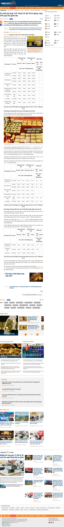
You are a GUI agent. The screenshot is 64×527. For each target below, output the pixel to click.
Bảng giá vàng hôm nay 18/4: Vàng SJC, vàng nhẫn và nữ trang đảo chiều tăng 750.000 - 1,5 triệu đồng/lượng (11, 372)
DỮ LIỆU (48, 7)
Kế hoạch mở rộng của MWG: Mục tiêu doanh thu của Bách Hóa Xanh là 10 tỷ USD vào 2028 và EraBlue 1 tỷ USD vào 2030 (58, 484)
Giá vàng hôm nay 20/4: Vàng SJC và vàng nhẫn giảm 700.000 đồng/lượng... (31, 327)
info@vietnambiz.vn (7, 524)
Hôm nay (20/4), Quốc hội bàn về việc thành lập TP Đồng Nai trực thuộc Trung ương (6, 442)
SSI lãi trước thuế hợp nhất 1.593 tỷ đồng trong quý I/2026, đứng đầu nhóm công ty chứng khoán (36, 442)
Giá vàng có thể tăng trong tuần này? (14, 275)
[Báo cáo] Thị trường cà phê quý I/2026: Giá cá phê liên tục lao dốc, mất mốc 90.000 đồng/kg (33, 372)
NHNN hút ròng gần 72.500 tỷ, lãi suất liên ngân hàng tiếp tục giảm (21, 441)
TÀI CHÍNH (21, 7)
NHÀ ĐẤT (26, 7)
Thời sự (1, 446)
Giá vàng (6, 35)
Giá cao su (26, 509)
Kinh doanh (4, 385)
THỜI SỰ (4, 7)
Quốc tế (34, 476)
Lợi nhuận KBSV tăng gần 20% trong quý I (11, 389)
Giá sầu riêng (11, 509)
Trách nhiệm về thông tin (6, 525)
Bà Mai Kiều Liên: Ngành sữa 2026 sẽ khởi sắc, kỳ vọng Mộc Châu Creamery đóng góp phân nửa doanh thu (22, 402)
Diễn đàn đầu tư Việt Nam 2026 (42, 509)
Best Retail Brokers (32, 509)
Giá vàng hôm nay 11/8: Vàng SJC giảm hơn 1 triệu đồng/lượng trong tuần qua (25, 287)
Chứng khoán (17, 425)
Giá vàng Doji (15, 305)
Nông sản (27, 10)
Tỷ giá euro (27, 507)
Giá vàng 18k (39, 305)
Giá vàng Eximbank (36, 307)
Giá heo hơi (32, 507)
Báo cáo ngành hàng (35, 10)
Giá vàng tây (7, 307)
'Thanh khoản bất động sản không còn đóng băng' (38, 482)
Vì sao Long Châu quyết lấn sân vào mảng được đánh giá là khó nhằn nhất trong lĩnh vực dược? (21, 395)
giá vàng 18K (22, 219)
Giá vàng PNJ (28, 307)
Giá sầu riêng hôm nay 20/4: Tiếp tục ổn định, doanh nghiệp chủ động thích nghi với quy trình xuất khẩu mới (33, 367)
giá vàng (6, 23)
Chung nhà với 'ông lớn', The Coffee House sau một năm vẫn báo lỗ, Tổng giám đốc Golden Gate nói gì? (21, 382)
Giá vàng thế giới (37, 302)
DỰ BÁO (8, 7)
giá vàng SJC (21, 37)
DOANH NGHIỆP (37, 7)
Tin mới (4, 379)
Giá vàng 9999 (32, 305)
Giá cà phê (37, 507)
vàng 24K (31, 147)
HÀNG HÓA (13, 7)
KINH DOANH (44, 7)
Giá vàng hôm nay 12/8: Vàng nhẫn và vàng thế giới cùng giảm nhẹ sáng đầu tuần (35, 50)
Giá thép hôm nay (5, 509)
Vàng (22, 10)
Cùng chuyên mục (28, 341)
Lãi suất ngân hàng (51, 507)
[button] (26, 335)
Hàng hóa (3, 10)
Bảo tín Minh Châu (19, 302)
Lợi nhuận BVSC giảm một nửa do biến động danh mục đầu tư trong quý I (58, 470)
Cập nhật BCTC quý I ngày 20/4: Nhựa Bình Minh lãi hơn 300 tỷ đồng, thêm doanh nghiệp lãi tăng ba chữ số (57, 459)
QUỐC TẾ (17, 7)
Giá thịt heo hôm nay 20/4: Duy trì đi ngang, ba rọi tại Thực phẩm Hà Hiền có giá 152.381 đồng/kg (33, 360)
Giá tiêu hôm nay (43, 507)
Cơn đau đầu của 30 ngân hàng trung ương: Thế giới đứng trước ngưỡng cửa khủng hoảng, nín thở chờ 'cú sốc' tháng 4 (38, 471)
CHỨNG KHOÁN (31, 7)
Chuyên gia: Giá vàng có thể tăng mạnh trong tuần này (31, 317)
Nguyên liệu (17, 10)
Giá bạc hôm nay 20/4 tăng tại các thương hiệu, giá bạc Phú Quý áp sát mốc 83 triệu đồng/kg (33, 364)
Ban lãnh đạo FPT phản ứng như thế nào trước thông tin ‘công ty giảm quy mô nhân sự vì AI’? (58, 495)
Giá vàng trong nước (28, 302)
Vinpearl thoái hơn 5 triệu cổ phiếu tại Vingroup (21, 423)
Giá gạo (21, 509)
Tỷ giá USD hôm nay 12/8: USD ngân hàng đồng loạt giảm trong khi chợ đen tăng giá (25, 29)
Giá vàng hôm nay (8, 305)
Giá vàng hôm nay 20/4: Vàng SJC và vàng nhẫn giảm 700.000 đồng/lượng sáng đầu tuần (10, 360)
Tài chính (16, 444)
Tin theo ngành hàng (51, 12)
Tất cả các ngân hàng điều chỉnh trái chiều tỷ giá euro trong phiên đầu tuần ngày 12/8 (25, 28)
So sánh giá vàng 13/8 (14, 32)
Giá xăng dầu (57, 507)
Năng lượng (10, 10)
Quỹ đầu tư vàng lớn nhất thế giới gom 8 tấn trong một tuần (11, 364)
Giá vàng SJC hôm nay (24, 305)
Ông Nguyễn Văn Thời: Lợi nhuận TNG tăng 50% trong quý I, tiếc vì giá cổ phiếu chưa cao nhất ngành (7, 424)
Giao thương (44, 10)
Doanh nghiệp (55, 464)
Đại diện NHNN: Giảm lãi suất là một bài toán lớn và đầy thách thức (14, 485)
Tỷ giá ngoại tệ (12, 507)
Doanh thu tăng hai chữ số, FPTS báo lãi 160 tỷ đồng (36, 423)
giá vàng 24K (13, 307)
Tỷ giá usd (17, 507)
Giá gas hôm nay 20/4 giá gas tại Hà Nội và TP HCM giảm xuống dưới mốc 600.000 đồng (33, 356)
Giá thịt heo (17, 509)
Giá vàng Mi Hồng (21, 307)
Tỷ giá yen (22, 507)
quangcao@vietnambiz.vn (55, 520)
